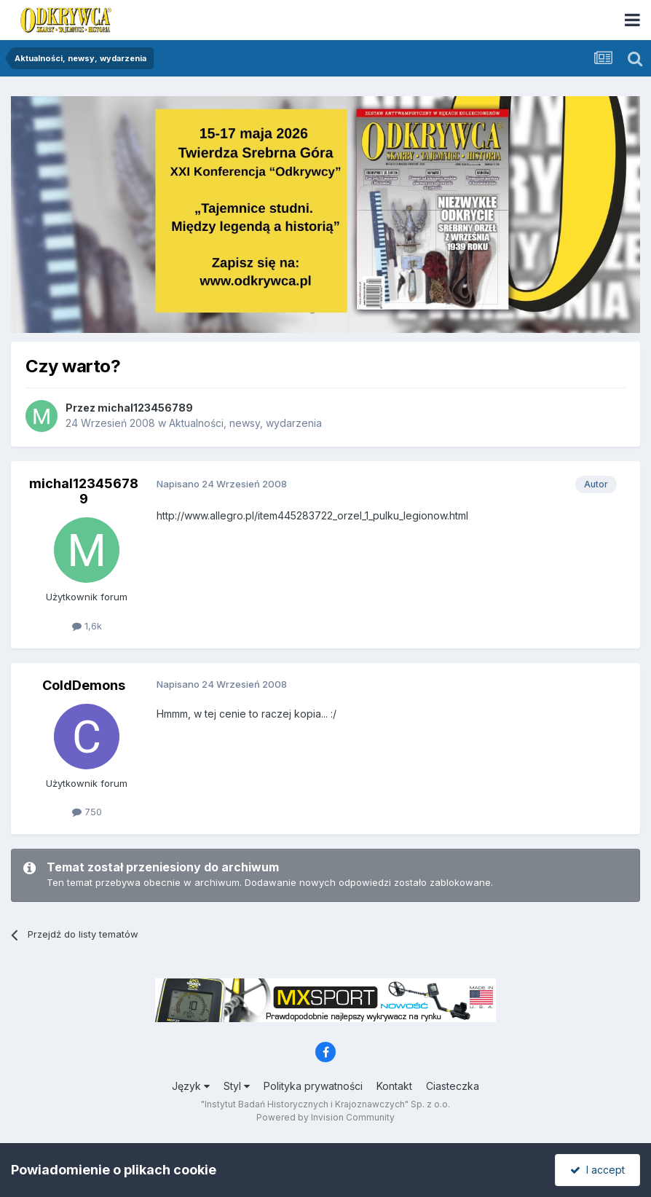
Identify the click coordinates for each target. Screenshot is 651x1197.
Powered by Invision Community (325, 1117)
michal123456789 (145, 407)
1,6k (87, 626)
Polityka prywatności (313, 1086)
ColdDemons (83, 685)
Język (191, 1086)
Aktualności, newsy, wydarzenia (245, 423)
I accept (597, 1169)
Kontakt (394, 1086)
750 (87, 811)
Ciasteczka (452, 1086)
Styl (237, 1086)
